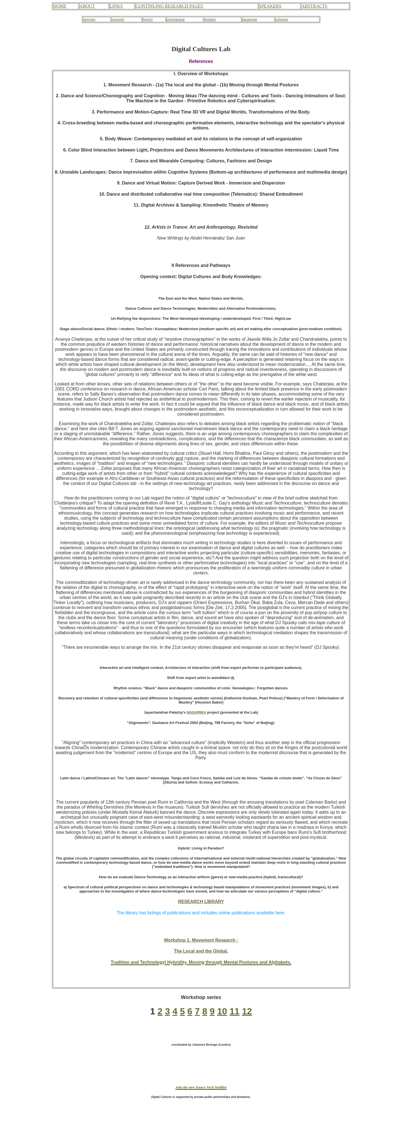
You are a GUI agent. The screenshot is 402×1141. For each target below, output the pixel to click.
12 (247, 1011)
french (148, 19)
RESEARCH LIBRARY (201, 901)
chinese (282, 19)
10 (222, 1011)
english (210, 19)
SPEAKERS (270, 6)
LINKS (116, 6)
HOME (59, 6)
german (89, 19)
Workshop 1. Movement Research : (201, 940)
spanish (118, 19)
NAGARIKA (196, 712)
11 (234, 1011)
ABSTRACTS (314, 6)
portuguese (176, 19)
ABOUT (87, 6)
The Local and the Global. (201, 951)
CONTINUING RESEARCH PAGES (169, 6)
